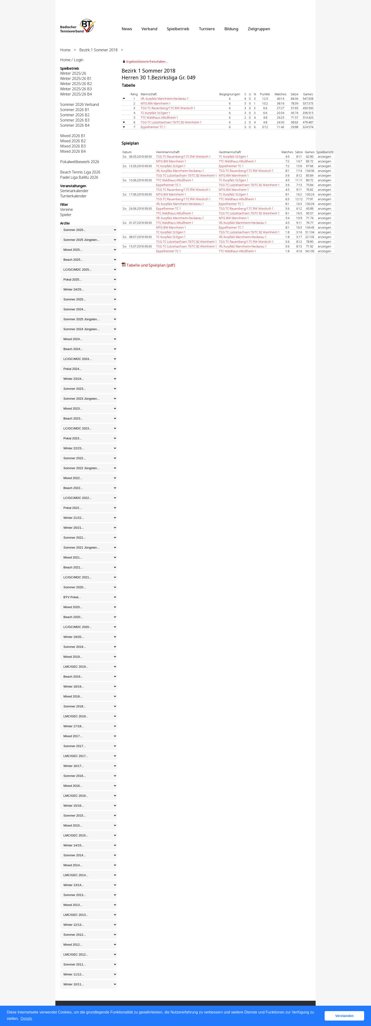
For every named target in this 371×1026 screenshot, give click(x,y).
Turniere (207, 28)
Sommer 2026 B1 (74, 109)
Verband (149, 28)
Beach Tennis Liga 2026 (80, 172)
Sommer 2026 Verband (79, 104)
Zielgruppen (259, 28)
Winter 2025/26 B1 (76, 78)
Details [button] (26, 1019)
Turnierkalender (73, 196)
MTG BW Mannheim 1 (156, 103)
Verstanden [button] (344, 1016)
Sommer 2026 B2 (74, 114)
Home (65, 49)
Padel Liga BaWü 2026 (79, 177)
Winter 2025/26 (73, 73)
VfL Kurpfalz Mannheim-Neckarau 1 (165, 98)
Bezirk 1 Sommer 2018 (98, 49)
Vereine (66, 209)
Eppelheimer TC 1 (153, 127)
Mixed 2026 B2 (73, 140)
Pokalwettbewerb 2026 (79, 161)
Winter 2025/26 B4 (76, 94)
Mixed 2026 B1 (73, 135)
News (127, 28)
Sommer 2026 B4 (74, 125)
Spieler (65, 214)
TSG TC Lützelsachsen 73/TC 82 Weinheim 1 (171, 122)
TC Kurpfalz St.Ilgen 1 (155, 113)
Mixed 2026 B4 (73, 151)
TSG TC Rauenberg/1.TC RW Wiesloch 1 (168, 108)
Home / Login (71, 59)
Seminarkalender (74, 190)
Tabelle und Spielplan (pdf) (150, 265)
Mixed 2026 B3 (73, 146)
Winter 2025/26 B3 (76, 88)
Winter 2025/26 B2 (76, 83)
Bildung (231, 28)
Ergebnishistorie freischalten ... (147, 62)
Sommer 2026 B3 (74, 120)
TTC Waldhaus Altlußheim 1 (159, 117)
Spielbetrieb (178, 28)
